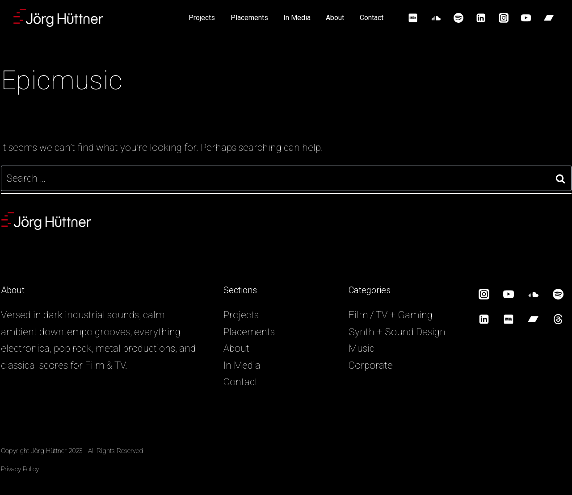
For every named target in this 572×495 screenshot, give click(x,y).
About (335, 17)
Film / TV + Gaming (391, 314)
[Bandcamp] (549, 18)
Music (361, 348)
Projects (202, 17)
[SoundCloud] (436, 18)
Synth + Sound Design (397, 331)
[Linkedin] (481, 18)
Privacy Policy (20, 469)
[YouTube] (526, 18)
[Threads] (558, 319)
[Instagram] (503, 18)
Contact (371, 17)
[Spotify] (458, 18)
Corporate (371, 365)
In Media (297, 17)
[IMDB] (413, 18)
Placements (249, 17)
